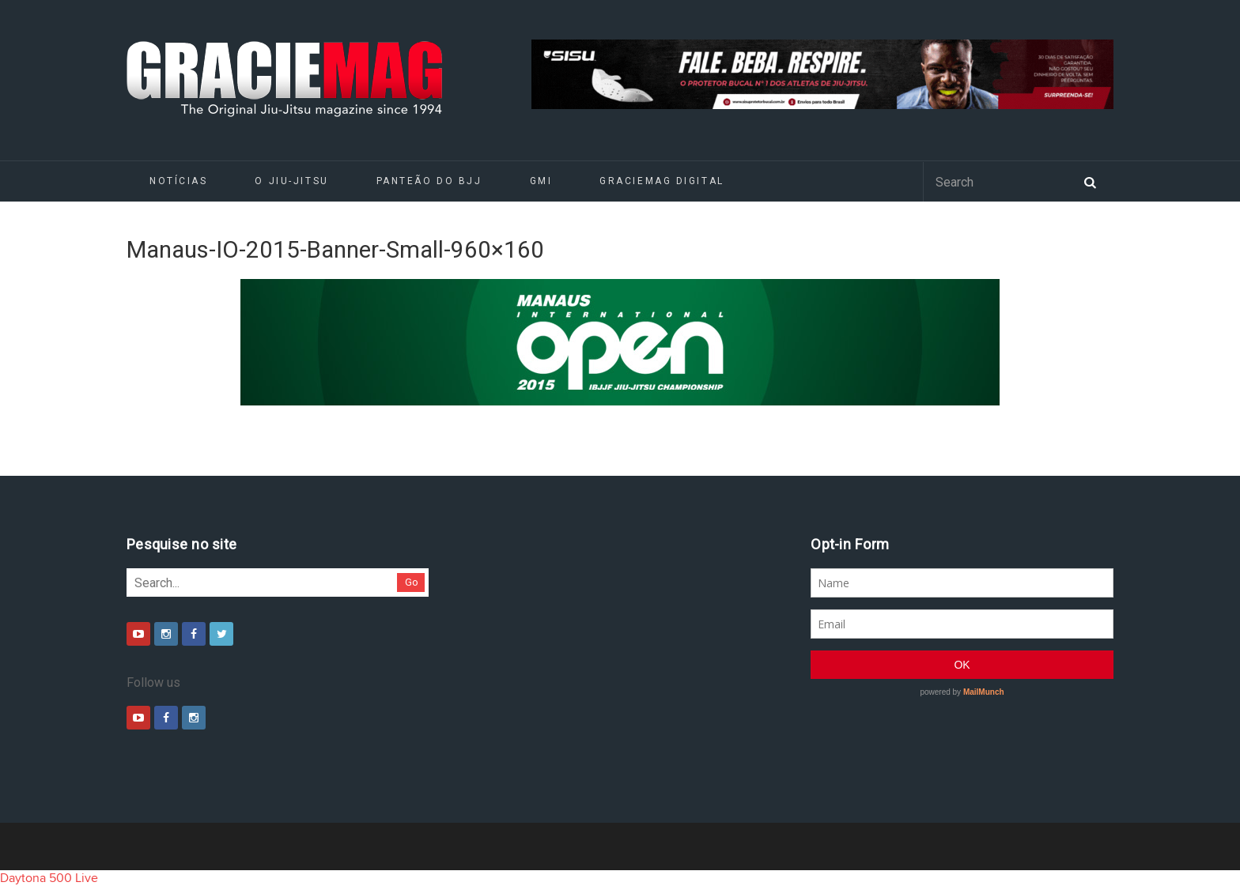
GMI (541, 181)
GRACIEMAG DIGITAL (661, 181)
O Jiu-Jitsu (291, 181)
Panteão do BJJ (429, 181)
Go (411, 582)
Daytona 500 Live (49, 878)
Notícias (178, 181)
